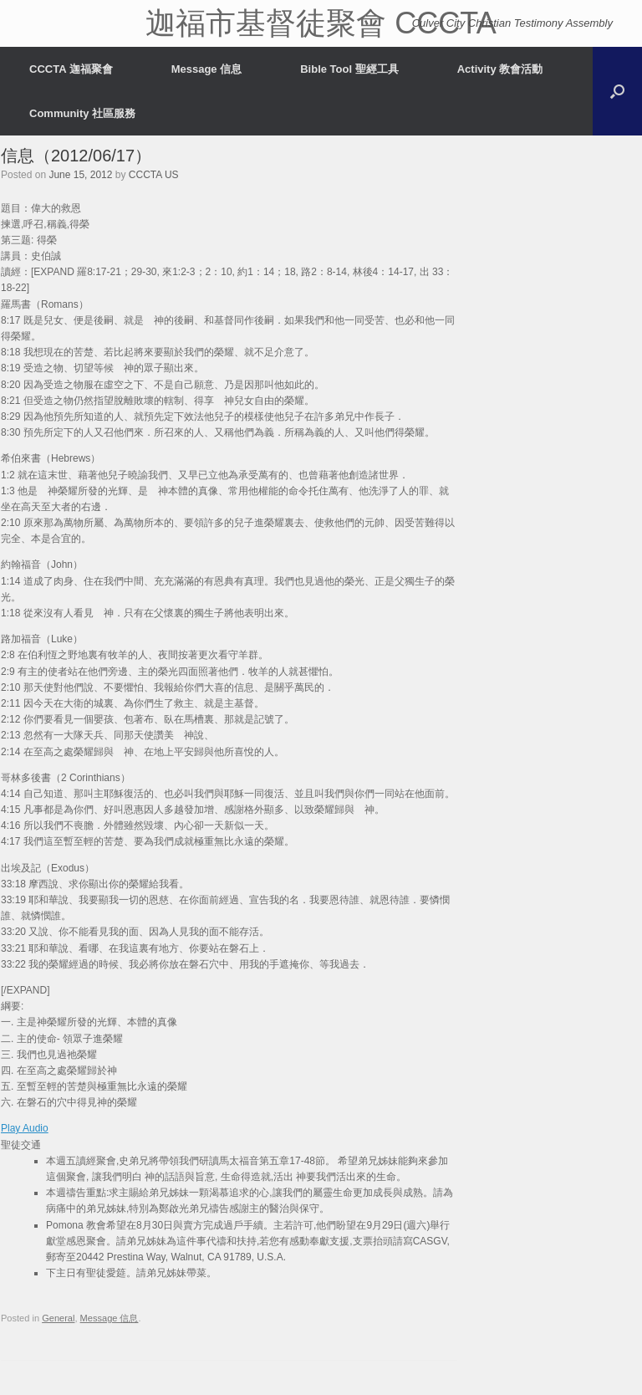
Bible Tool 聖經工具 (349, 69)
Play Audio (24, 1128)
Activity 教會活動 (500, 69)
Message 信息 (206, 69)
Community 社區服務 (82, 113)
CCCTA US (154, 175)
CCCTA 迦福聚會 (71, 69)
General (58, 1318)
